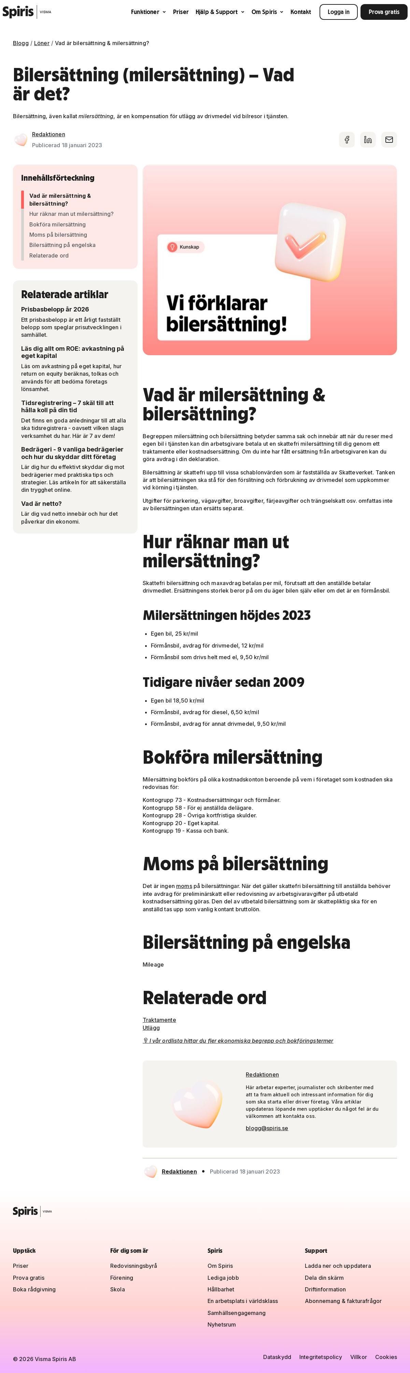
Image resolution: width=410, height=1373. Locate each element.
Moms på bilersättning (58, 234)
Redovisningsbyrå (133, 1265)
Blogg (21, 43)
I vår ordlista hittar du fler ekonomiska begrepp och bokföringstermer (238, 1040)
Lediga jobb (223, 1277)
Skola (117, 1289)
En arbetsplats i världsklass (243, 1301)
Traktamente (159, 1019)
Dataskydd (277, 1357)
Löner (42, 43)
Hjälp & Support (220, 12)
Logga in (339, 12)
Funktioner (148, 12)
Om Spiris (268, 12)
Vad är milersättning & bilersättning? (60, 199)
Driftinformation (325, 1289)
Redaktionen (48, 134)
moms (184, 886)
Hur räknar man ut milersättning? (71, 213)
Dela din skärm (324, 1277)
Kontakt (301, 12)
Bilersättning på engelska (62, 244)
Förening (121, 1277)
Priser (181, 12)
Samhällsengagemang (237, 1312)
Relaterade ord (49, 255)
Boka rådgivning (34, 1289)
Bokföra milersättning (57, 224)
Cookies (386, 1357)
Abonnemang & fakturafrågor (343, 1301)
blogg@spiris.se (267, 1128)
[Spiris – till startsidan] (205, 1211)
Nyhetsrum (222, 1324)
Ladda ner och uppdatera (338, 1265)
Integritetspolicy (320, 1357)
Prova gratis (384, 12)
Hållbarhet (221, 1289)
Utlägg (151, 1027)
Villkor (358, 1357)
